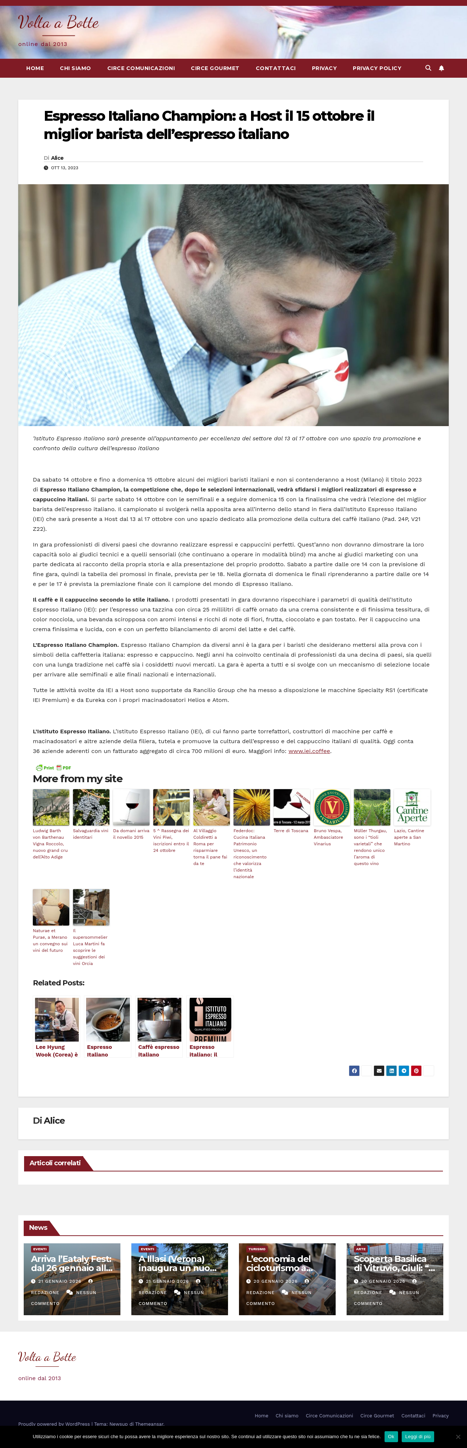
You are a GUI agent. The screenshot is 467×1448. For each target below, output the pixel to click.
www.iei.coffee (309, 751)
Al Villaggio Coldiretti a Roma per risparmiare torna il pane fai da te (210, 847)
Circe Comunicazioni (141, 68)
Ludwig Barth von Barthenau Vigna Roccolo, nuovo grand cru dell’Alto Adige (50, 844)
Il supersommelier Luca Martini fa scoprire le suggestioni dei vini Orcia (90, 947)
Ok (391, 1436)
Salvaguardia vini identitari (90, 834)
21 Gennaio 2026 (60, 1281)
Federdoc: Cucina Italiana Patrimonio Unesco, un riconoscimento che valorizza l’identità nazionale (250, 853)
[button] (428, 68)
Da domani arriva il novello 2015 (131, 834)
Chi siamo (75, 68)
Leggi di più (418, 1436)
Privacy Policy (377, 68)
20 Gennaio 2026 (277, 1281)
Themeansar (149, 1424)
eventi (40, 1249)
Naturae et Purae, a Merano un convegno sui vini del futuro (50, 940)
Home (35, 68)
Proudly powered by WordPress (55, 1424)
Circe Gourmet (215, 68)
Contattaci (276, 68)
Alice (57, 158)
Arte (361, 1249)
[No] (458, 1436)
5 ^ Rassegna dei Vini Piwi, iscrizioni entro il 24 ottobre (171, 840)
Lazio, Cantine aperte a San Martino (409, 837)
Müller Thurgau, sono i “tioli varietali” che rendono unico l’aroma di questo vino (370, 847)
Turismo (257, 1249)
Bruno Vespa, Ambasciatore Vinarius (328, 837)
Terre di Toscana (291, 830)
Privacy (324, 68)
